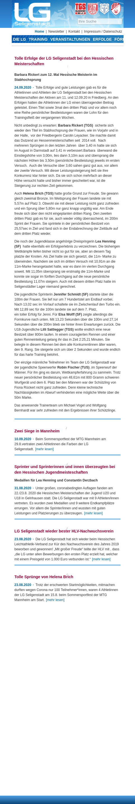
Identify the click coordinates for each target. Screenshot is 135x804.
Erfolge (102, 39)
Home (39, 31)
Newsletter (56, 31)
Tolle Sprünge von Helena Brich (44, 753)
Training (38, 39)
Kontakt (74, 31)
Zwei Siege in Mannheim (37, 501)
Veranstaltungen (70, 39)
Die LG (19, 39)
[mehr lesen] (93, 619)
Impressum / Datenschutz (103, 31)
